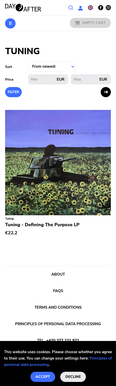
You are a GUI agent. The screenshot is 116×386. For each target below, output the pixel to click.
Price (9, 79)
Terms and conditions (58, 307)
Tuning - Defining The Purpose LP (42, 225)
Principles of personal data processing (58, 323)
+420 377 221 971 (62, 340)
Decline (73, 376)
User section (80, 7)
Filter (13, 92)
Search (71, 7)
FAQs (58, 290)
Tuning (9, 219)
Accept (43, 376)
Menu (10, 23)
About (58, 274)
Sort (8, 66)
